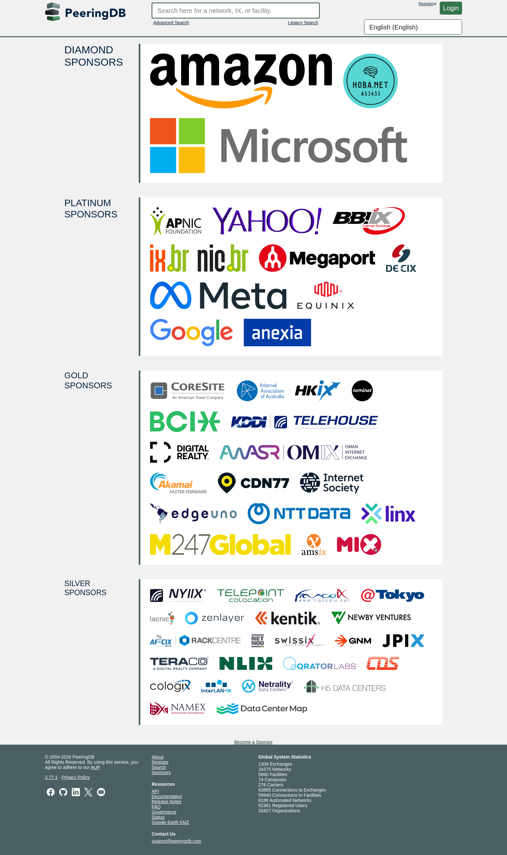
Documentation (167, 796)
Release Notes (166, 801)
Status (158, 817)
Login (451, 8)
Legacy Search (303, 22)
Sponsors (161, 772)
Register (426, 4)
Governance (164, 812)
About (158, 757)
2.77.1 (51, 777)
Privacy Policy (75, 777)
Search (159, 767)
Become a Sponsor (253, 742)
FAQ (156, 806)
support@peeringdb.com (176, 841)
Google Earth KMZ (170, 822)
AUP (95, 767)
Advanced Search (171, 22)
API (155, 791)
